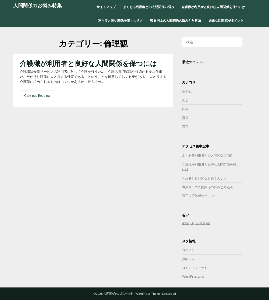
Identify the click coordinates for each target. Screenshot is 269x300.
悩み (185, 109)
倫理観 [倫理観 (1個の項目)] (185, 223)
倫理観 (187, 91)
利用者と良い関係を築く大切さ (120, 20)
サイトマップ (106, 7)
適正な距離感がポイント (226, 20)
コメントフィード (194, 267)
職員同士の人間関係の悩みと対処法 (175, 20)
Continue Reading (37, 95)
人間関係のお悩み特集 (37, 5)
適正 (185, 126)
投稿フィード (191, 259)
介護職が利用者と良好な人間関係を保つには (213, 7)
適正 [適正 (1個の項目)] (208, 223)
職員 (185, 117)
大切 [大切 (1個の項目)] (192, 223)
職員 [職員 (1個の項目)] (202, 223)
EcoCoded (169, 293)
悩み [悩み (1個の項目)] (197, 223)
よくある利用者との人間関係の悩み (148, 7)
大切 (185, 100)
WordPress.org (193, 276)
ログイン (188, 250)
